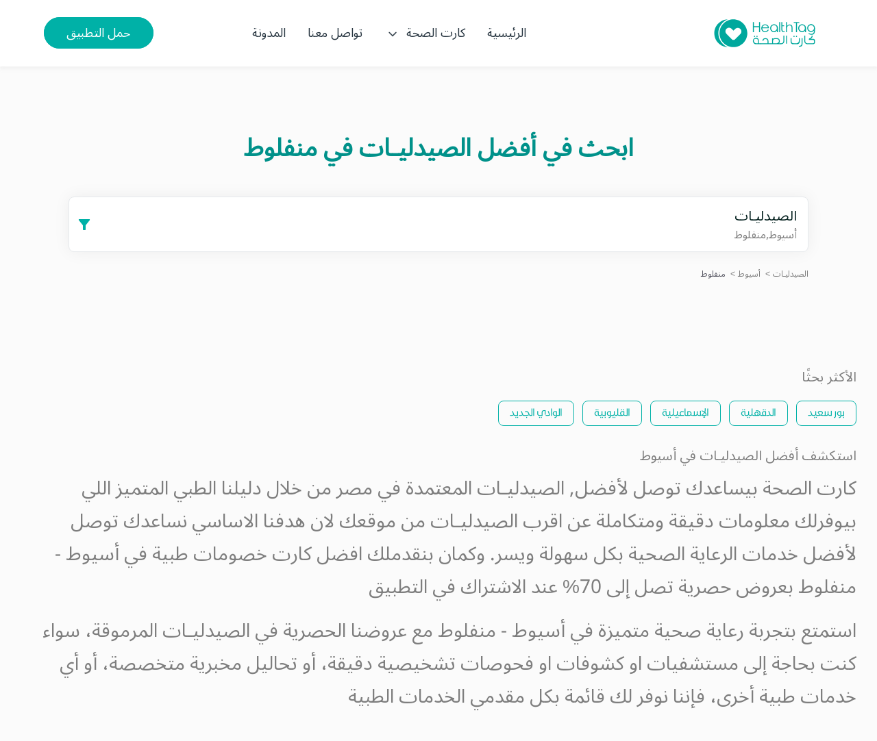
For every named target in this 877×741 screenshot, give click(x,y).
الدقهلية (758, 412)
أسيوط (749, 274)
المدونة (269, 33)
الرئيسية (506, 33)
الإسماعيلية (685, 412)
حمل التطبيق (98, 33)
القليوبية (612, 412)
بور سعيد (826, 412)
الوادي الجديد (536, 412)
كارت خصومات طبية (232, 554)
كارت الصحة (424, 33)
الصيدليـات (790, 274)
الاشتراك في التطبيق (447, 587)
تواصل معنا (335, 33)
